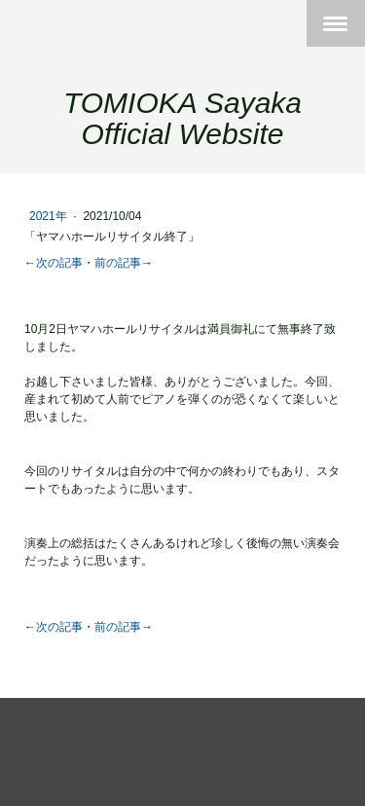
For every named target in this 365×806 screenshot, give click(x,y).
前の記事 (117, 263)
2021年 (49, 216)
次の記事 (59, 263)
